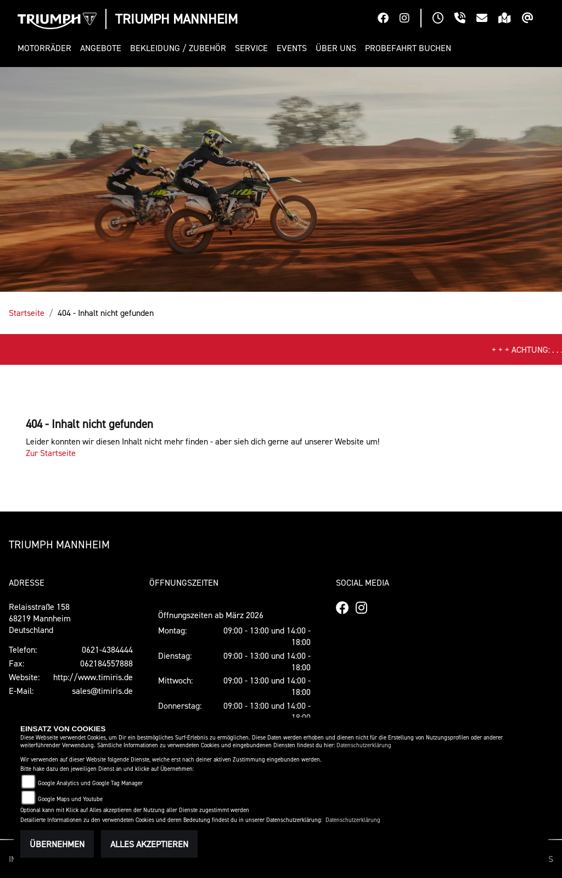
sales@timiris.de (102, 690)
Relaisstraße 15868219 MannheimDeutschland (40, 618)
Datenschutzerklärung (363, 745)
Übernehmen (57, 843)
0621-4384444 (107, 649)
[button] (47, 48)
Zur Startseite (51, 452)
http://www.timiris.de (93, 676)
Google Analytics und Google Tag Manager (90, 783)
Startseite (26, 312)
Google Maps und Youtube (70, 799)
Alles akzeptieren (149, 843)
